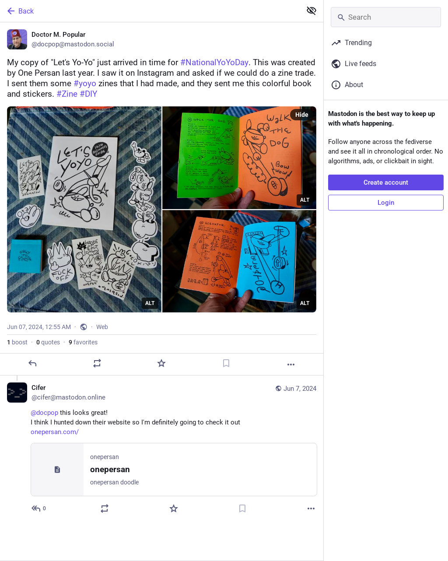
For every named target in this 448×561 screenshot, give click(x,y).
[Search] (386, 17)
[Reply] (32, 363)
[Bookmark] (226, 363)
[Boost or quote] (97, 363)
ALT (149, 303)
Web (102, 326)
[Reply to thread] (39, 508)
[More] (291, 364)
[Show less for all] (311, 10)
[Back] (150, 11)
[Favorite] (161, 363)
